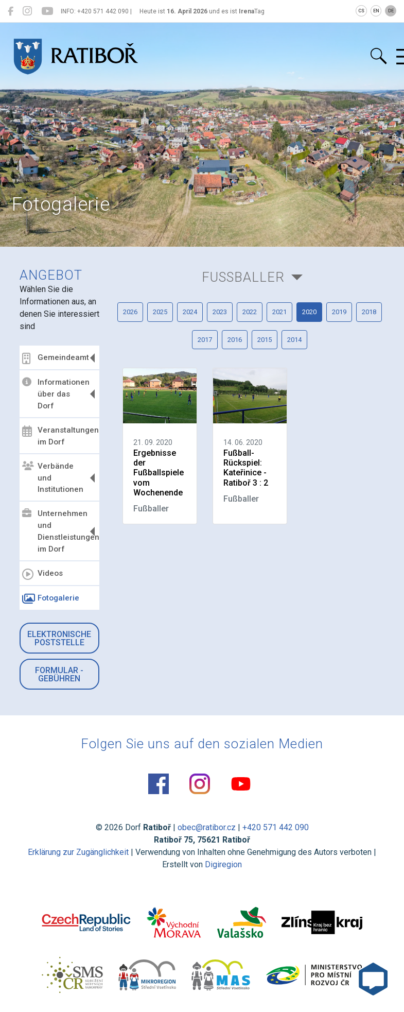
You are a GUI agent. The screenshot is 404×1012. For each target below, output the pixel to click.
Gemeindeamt (55, 358)
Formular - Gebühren (59, 674)
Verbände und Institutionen (52, 477)
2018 (369, 312)
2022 (249, 312)
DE (391, 10)
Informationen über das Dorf (56, 394)
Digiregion (223, 864)
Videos (42, 574)
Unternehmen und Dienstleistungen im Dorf (59, 531)
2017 (205, 340)
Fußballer (243, 277)
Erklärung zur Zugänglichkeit (78, 852)
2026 (130, 312)
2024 (190, 312)
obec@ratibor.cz (207, 827)
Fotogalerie (50, 599)
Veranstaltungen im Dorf (59, 436)
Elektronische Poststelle (59, 638)
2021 (279, 312)
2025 (160, 312)
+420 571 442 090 (275, 827)
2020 (309, 312)
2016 (234, 340)
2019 (339, 312)
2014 (294, 340)
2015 (264, 340)
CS (361, 10)
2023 (220, 312)
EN (376, 10)
